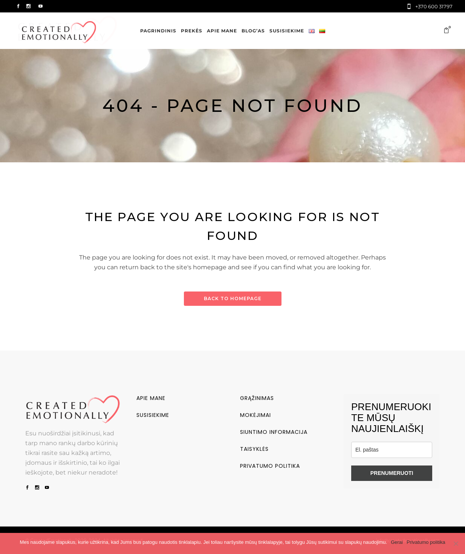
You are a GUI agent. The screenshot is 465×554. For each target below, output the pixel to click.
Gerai (397, 542)
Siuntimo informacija (273, 432)
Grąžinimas (257, 398)
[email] (391, 450)
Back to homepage (233, 298)
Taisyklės (254, 449)
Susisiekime (152, 415)
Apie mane (150, 398)
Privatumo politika (270, 466)
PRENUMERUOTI (391, 473)
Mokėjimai (255, 415)
